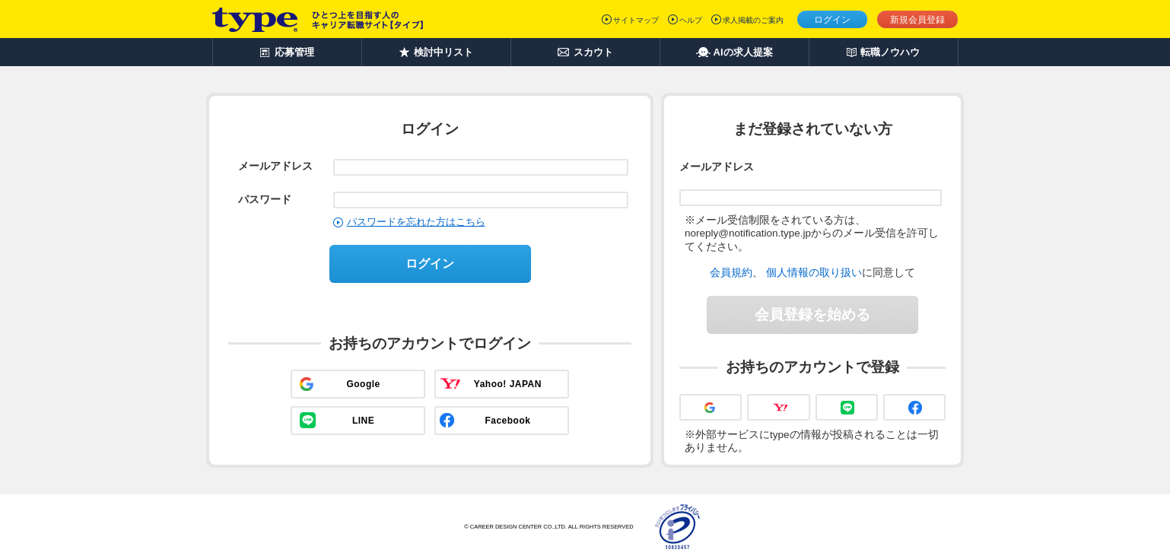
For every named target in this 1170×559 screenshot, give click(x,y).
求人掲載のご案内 (753, 20)
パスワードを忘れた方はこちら (416, 221)
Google (363, 384)
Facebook (507, 420)
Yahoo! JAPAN (508, 384)
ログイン (832, 19)
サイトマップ (636, 20)
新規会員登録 (917, 19)
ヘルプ (690, 20)
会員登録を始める (812, 314)
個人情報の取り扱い (814, 272)
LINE (363, 420)
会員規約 (731, 272)
